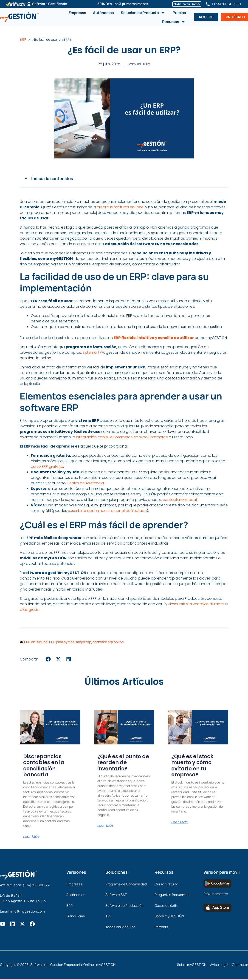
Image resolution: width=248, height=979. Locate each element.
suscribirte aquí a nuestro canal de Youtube (107, 512)
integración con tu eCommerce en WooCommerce (122, 439)
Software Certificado (49, 4)
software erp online (108, 643)
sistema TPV (93, 354)
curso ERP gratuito (47, 468)
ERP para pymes (61, 643)
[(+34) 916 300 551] (208, 4)
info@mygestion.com (27, 911)
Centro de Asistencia (85, 485)
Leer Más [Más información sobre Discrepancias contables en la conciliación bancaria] (31, 838)
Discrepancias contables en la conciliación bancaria (43, 767)
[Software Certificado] (29, 4)
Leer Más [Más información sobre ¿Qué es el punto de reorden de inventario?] (105, 827)
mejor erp (83, 643)
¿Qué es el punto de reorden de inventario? (123, 764)
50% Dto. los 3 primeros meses (122, 3)
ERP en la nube (36, 643)
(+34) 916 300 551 (226, 4)
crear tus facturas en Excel (120, 209)
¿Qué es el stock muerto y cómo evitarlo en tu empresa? (192, 767)
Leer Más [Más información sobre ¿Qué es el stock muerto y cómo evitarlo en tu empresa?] (179, 824)
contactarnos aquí (180, 501)
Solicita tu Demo (187, 4)
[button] (26, 180)
